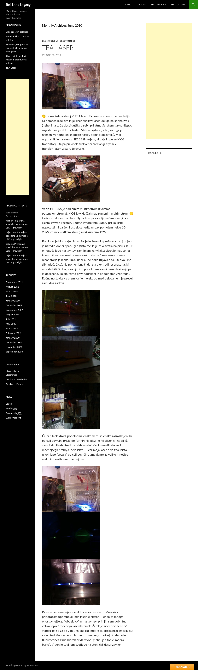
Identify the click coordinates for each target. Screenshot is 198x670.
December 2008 (14, 342)
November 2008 (14, 347)
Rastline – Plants (14, 384)
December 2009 (14, 305)
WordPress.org (13, 417)
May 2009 (11, 323)
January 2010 (13, 300)
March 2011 (12, 291)
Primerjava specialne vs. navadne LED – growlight (17, 224)
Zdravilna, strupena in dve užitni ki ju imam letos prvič (17, 48)
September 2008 (14, 351)
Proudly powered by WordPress (22, 665)
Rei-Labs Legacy (18, 5)
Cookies (141, 4)
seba (8, 212)
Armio (127, 4)
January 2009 (13, 337)
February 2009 (13, 333)
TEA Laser (57, 47)
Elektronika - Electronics (58, 40)
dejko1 (9, 232)
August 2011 (12, 286)
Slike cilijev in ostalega (17, 31)
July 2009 (11, 319)
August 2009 (12, 314)
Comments (13, 413)
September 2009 (14, 309)
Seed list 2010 (178, 4)
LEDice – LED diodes (16, 379)
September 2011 (14, 282)
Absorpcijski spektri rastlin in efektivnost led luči (16, 60)
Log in (9, 403)
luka (8, 220)
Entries (11, 408)
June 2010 (11, 296)
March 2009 (12, 328)
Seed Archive (158, 4)
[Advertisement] (169, 81)
